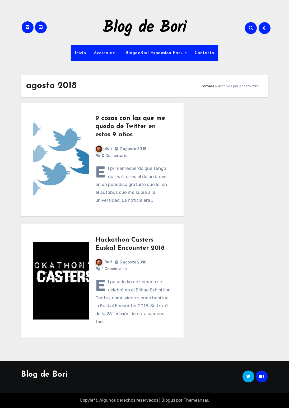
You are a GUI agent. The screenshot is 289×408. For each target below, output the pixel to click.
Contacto (204, 53)
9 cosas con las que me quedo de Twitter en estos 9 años (130, 126)
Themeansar (196, 400)
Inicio (80, 53)
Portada (207, 86)
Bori (104, 148)
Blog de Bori (144, 28)
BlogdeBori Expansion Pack (154, 53)
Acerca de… (106, 53)
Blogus (168, 400)
